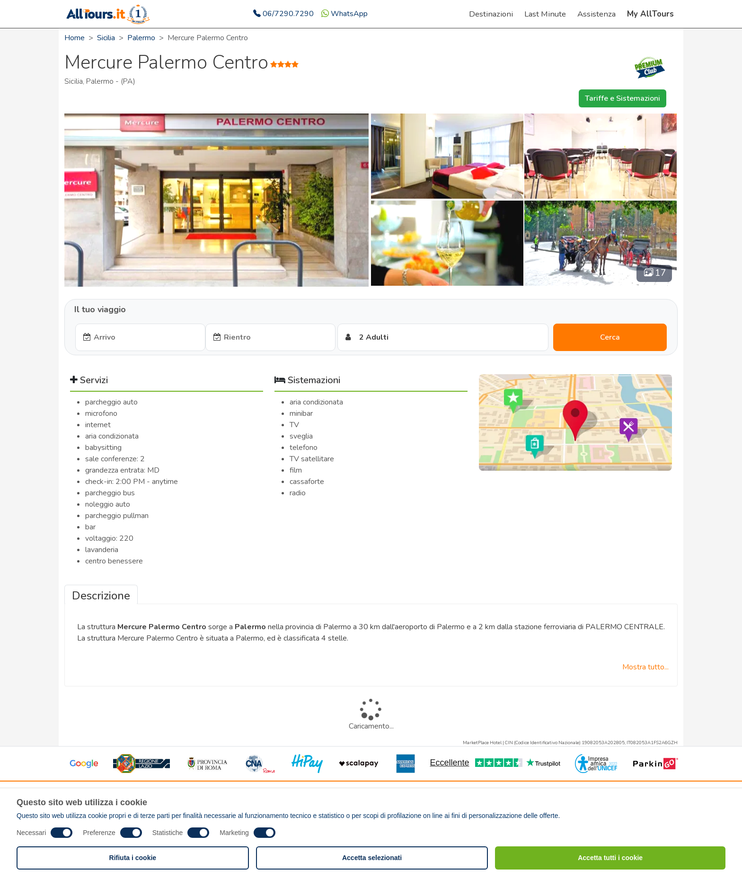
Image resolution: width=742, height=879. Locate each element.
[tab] (101, 595)
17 (655, 273)
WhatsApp (344, 14)
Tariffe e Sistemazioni (622, 98)
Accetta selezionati (372, 857)
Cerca (610, 337)
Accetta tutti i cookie (610, 857)
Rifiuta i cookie (133, 857)
